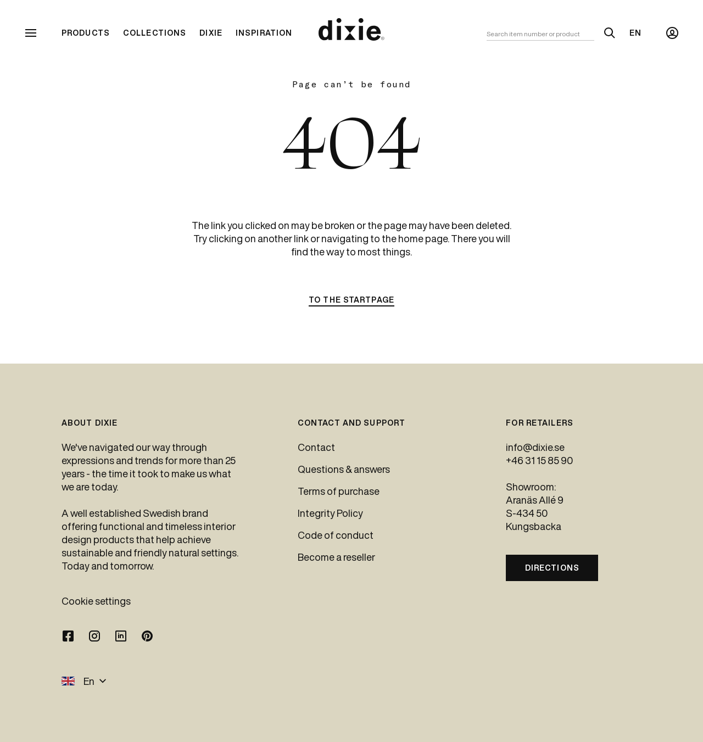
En (635, 33)
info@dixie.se (535, 447)
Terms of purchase (339, 491)
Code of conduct (335, 535)
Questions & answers (344, 469)
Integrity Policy (330, 513)
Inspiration (264, 33)
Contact (316, 447)
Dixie (210, 33)
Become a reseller (336, 557)
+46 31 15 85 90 (539, 460)
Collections (154, 33)
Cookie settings (96, 601)
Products (86, 33)
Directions (552, 568)
